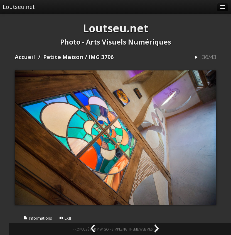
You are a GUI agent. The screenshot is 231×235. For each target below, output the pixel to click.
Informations (38, 218)
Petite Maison (63, 57)
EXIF (65, 218)
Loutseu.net (19, 7)
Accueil (25, 57)
